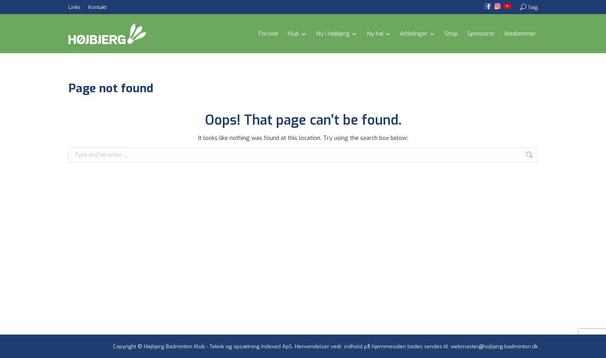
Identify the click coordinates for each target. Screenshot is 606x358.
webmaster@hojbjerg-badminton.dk (494, 346)
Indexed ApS (276, 346)
